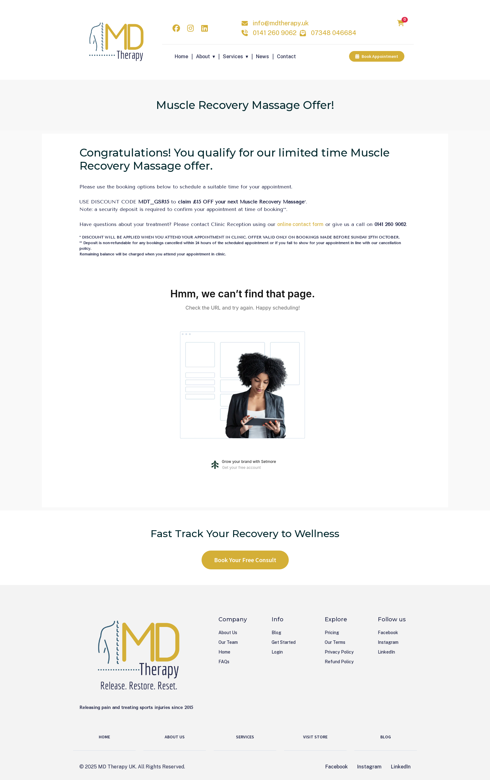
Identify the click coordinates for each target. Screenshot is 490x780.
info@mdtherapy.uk (281, 23)
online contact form (300, 224)
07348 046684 (333, 33)
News (262, 56)
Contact (286, 56)
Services (233, 56)
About (203, 56)
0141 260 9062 (275, 33)
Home (181, 56)
